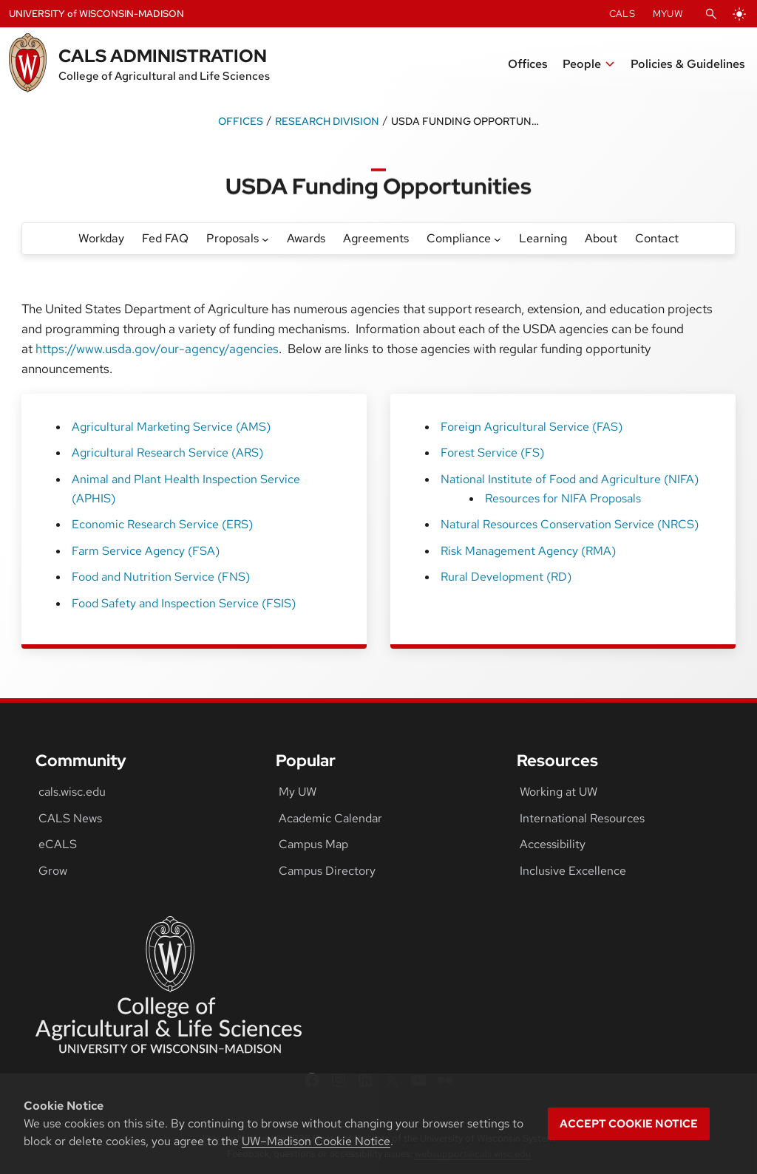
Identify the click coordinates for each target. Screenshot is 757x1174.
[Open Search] (711, 14)
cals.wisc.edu (72, 791)
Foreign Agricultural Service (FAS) (531, 426)
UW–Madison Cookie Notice (316, 1141)
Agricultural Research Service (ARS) (167, 452)
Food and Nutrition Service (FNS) (161, 576)
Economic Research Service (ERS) (162, 524)
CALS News (70, 818)
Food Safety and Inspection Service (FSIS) (184, 603)
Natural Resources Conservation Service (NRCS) (570, 524)
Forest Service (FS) (492, 452)
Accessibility (552, 844)
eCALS (57, 844)
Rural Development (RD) (506, 576)
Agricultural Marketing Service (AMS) (171, 426)
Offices (240, 121)
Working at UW (558, 791)
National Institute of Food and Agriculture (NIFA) (570, 479)
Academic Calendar (330, 818)
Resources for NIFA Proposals (563, 498)
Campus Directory (327, 870)
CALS (622, 13)
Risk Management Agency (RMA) (528, 551)
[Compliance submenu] (497, 238)
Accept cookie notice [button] (629, 1123)
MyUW (668, 13)
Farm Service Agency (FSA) (146, 551)
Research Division (327, 121)
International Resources (582, 818)
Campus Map (313, 844)
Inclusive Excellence (573, 870)
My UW (297, 791)
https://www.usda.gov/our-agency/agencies (157, 349)
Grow (52, 870)
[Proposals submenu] (265, 238)
